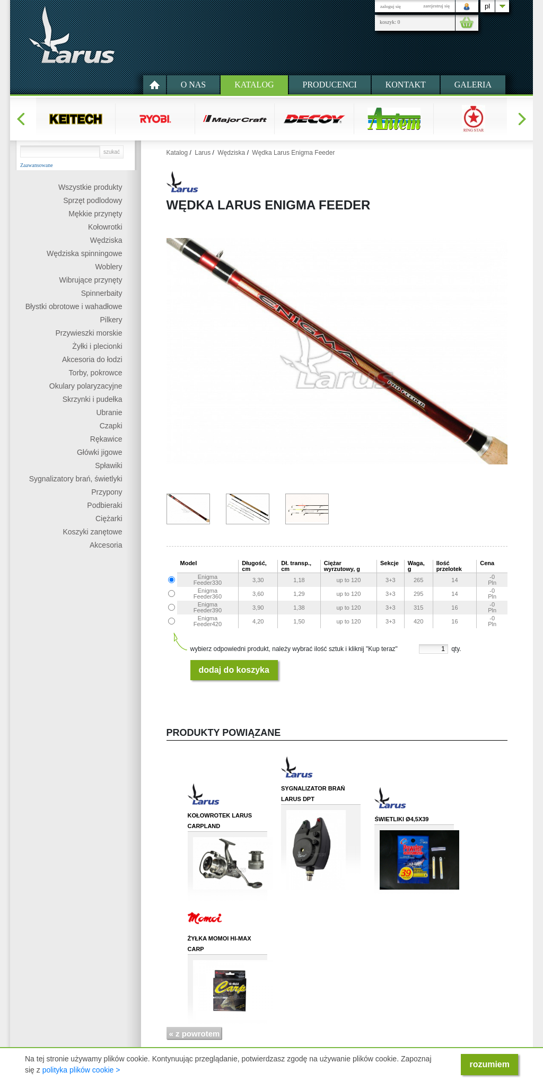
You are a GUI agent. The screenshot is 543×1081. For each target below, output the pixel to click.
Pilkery (111, 319)
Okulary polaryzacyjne (85, 386)
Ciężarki (108, 518)
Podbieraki (104, 505)
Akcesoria (106, 545)
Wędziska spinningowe (84, 253)
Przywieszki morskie (88, 333)
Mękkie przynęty (95, 213)
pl (487, 6)
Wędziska (106, 240)
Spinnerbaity (101, 293)
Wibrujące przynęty (90, 280)
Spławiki (108, 465)
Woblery (108, 266)
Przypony (106, 492)
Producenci (330, 84)
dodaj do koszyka (234, 669)
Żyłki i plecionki (97, 346)
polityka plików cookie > (81, 1070)
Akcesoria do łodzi (92, 359)
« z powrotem (194, 1033)
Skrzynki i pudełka (92, 399)
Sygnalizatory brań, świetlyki (75, 478)
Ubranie (109, 412)
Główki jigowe (99, 452)
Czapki (111, 425)
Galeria (473, 84)
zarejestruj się (436, 5)
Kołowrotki (105, 227)
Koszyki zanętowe (92, 532)
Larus (203, 152)
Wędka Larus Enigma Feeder (293, 152)
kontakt (406, 84)
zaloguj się (390, 6)
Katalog (254, 84)
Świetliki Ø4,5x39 (401, 819)
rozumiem (489, 1064)
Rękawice (106, 439)
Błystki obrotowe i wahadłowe (73, 306)
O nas (193, 84)
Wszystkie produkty (90, 187)
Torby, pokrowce (95, 372)
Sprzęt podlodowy (92, 200)
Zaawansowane (36, 165)
